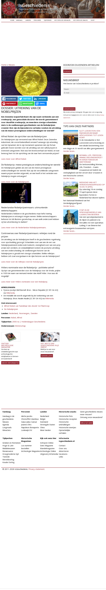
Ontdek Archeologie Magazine (7, 345)
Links (61, 456)
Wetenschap (20, 326)
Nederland (13, 313)
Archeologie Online (48, 451)
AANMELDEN (46, 355)
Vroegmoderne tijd (10, 454)
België (42, 419)
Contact (62, 445)
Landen (28, 20)
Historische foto (66, 416)
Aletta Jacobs (26, 416)
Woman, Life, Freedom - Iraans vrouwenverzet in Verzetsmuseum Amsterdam (91, 158)
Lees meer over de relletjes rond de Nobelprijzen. (22, 261)
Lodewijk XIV (26, 430)
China (42, 427)
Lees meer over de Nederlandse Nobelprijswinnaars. (23, 227)
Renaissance (7, 451)
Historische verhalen (62, 20)
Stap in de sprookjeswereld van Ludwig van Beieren (90, 212)
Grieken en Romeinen (11, 443)
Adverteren (64, 451)
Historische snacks (80, 20)
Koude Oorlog (8, 462)
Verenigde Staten (47, 424)
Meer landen (45, 430)
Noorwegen (24, 313)
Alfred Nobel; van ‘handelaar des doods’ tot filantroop (26, 306)
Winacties (6, 430)
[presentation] (82, 100)
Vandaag (19, 20)
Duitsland (44, 422)
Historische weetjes (67, 427)
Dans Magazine (46, 445)
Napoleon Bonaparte (30, 427)
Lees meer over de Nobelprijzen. (15, 181)
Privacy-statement (36, 469)
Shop (93, 20)
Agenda (5, 424)
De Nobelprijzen (11, 309)
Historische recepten (68, 419)
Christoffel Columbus (30, 419)
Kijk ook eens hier (48, 438)
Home (12, 20)
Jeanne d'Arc (26, 424)
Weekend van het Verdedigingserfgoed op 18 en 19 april (92, 184)
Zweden (34, 313)
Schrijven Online (46, 443)
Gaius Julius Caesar (29, 422)
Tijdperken (47, 20)
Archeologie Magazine (30, 451)
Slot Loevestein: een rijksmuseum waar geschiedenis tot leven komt (91, 134)
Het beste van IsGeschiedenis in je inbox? (50, 345)
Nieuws (12, 65)
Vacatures (63, 454)
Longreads (7, 427)
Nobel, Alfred (16, 317)
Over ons (63, 448)
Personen (37, 20)
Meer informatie (10, 363)
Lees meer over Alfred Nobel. (13, 159)
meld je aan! (86, 423)
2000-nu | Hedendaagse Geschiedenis (28, 321)
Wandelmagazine (47, 448)
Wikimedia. (10, 293)
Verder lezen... (69, 151)
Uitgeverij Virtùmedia (49, 454)
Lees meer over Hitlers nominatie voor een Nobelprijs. (24, 281)
